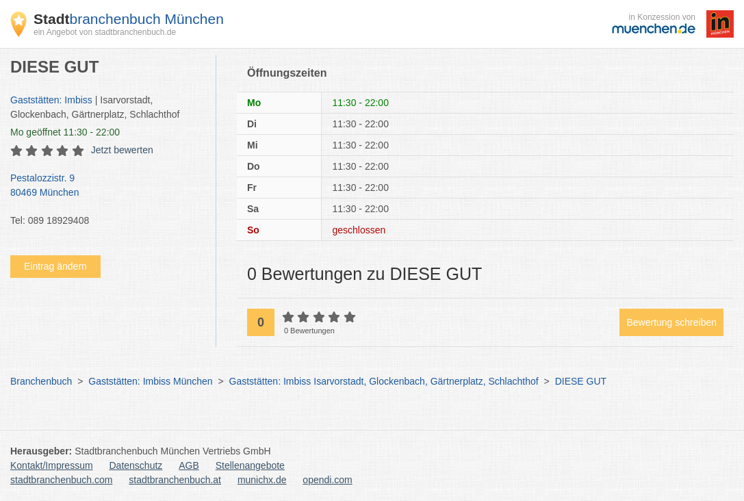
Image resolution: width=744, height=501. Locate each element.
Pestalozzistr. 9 (106, 186)
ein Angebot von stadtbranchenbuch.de (105, 32)
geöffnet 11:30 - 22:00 (65, 132)
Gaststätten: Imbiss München (150, 381)
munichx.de (262, 479)
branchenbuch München (129, 19)
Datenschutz (136, 465)
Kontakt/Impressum (51, 465)
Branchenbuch (41, 381)
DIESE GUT (580, 381)
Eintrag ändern (55, 266)
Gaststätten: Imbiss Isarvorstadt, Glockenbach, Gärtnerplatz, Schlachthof (384, 381)
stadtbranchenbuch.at (175, 479)
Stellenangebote (250, 465)
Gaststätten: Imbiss (51, 99)
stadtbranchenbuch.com (61, 479)
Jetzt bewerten (122, 149)
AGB (189, 465)
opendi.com (327, 479)
